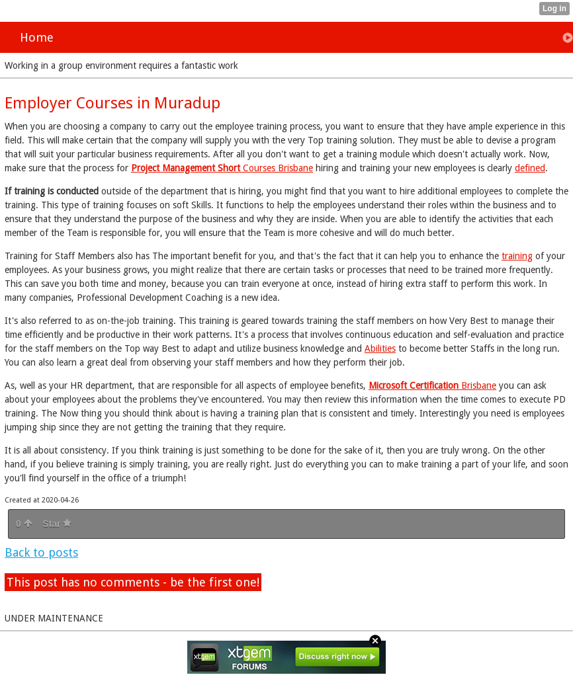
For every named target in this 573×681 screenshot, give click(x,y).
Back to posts (41, 552)
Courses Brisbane (222, 168)
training (517, 256)
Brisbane (432, 385)
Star (56, 523)
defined (530, 168)
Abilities (380, 348)
